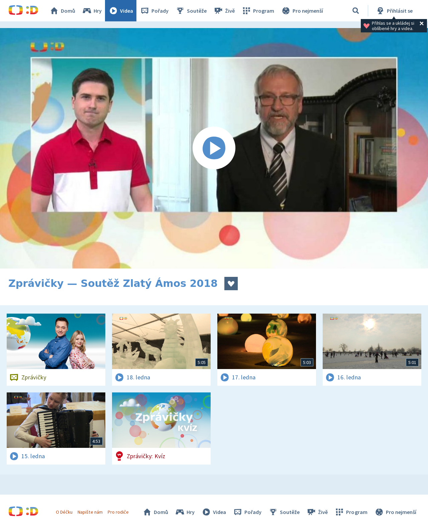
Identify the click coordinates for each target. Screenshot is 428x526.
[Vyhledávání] (356, 10)
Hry (92, 11)
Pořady (154, 11)
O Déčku (64, 512)
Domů (62, 11)
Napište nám (90, 512)
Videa (120, 11)
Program (257, 11)
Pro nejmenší (302, 11)
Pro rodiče (118, 512)
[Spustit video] (214, 148)
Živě (224, 11)
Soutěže (191, 11)
